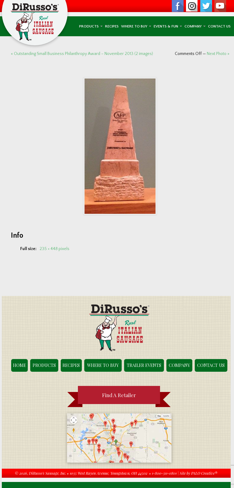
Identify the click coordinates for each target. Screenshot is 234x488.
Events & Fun (168, 26)
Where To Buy (136, 26)
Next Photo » (218, 53)
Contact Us (219, 26)
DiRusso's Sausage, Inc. (47, 473)
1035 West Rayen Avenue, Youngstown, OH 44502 (108, 473)
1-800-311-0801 (164, 473)
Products (91, 26)
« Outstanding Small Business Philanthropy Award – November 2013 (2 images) (82, 53)
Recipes (112, 26)
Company (195, 26)
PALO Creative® (204, 473)
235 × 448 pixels (54, 248)
